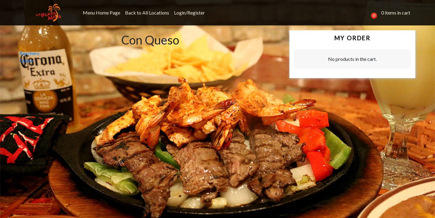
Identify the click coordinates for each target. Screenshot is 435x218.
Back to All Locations (147, 12)
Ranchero (29, 53)
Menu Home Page (101, 12)
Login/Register (189, 12)
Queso (26, 60)
